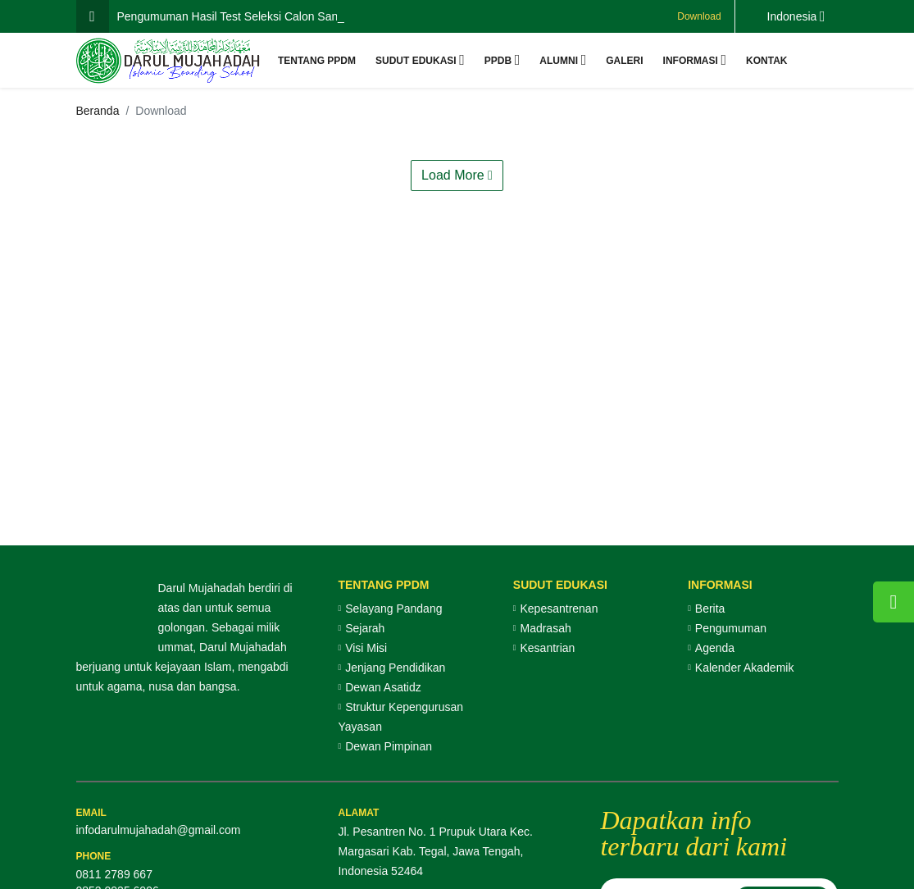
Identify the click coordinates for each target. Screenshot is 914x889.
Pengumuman (730, 628)
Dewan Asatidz (383, 687)
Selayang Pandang (393, 608)
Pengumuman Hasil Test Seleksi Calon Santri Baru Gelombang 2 (282, 16)
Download (699, 16)
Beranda (98, 110)
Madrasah (545, 628)
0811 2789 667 (114, 874)
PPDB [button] (498, 60)
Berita (710, 608)
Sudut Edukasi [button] (416, 60)
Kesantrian (547, 647)
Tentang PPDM (317, 60)
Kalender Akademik (744, 667)
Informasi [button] (690, 60)
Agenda (714, 647)
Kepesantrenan (559, 608)
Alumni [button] (558, 60)
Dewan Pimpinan (388, 746)
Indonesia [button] (792, 16)
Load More (457, 175)
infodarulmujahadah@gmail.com (158, 830)
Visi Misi (366, 647)
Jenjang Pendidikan (395, 667)
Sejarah (364, 628)
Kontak (766, 60)
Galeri (624, 60)
